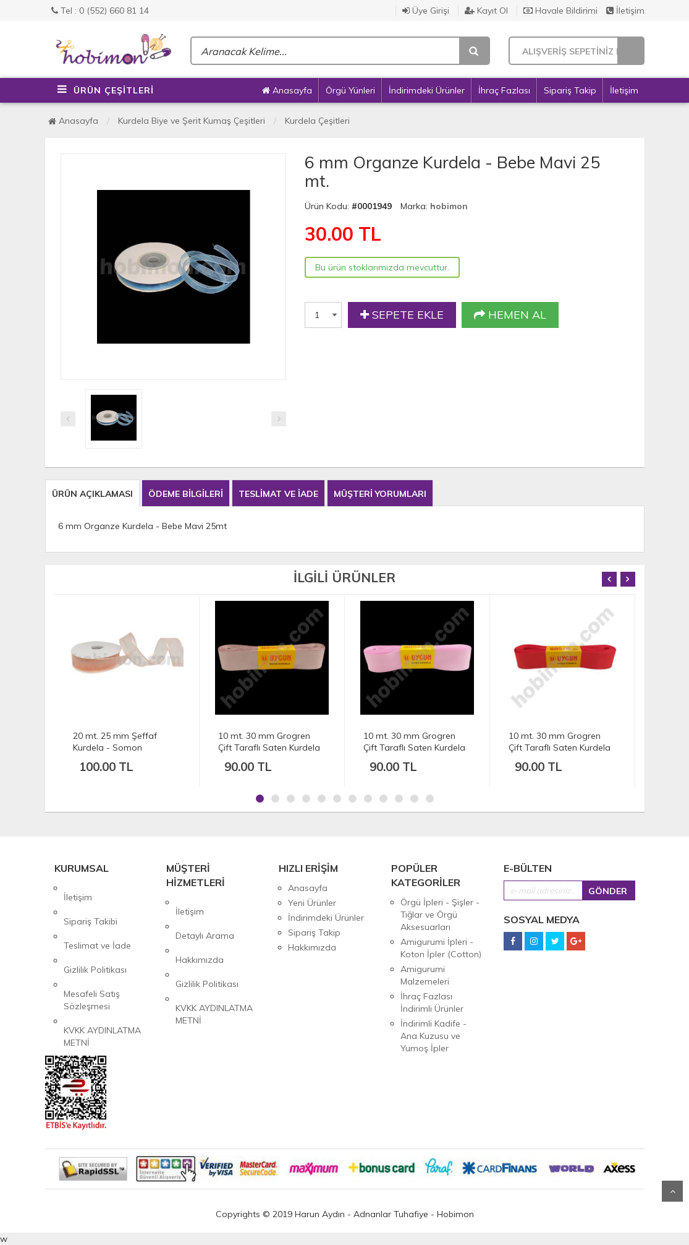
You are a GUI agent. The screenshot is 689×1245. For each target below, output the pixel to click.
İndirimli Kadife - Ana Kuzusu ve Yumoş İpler (433, 1036)
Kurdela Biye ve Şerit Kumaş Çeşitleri (191, 120)
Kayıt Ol (486, 10)
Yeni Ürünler (312, 902)
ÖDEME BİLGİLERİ (185, 493)
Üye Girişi (425, 10)
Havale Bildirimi (560, 10)
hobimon (449, 206)
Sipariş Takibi (90, 902)
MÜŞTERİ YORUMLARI (380, 493)
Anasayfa (287, 90)
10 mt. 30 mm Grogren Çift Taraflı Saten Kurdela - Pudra (269, 747)
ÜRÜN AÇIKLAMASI (92, 493)
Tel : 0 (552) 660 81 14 (100, 10)
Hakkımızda (199, 931)
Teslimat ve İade (97, 917)
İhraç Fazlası (504, 90)
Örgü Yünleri (350, 90)
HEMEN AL (510, 315)
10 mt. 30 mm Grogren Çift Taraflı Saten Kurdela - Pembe (414, 747)
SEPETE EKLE (402, 315)
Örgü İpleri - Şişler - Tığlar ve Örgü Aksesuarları (440, 915)
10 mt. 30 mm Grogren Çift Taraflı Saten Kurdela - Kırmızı (560, 747)
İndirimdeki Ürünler (427, 90)
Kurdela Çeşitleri (317, 120)
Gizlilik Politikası (95, 932)
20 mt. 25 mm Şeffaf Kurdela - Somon (115, 741)
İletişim (625, 10)
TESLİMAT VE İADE (278, 493)
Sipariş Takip (570, 90)
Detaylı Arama (204, 917)
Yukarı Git (672, 1191)
